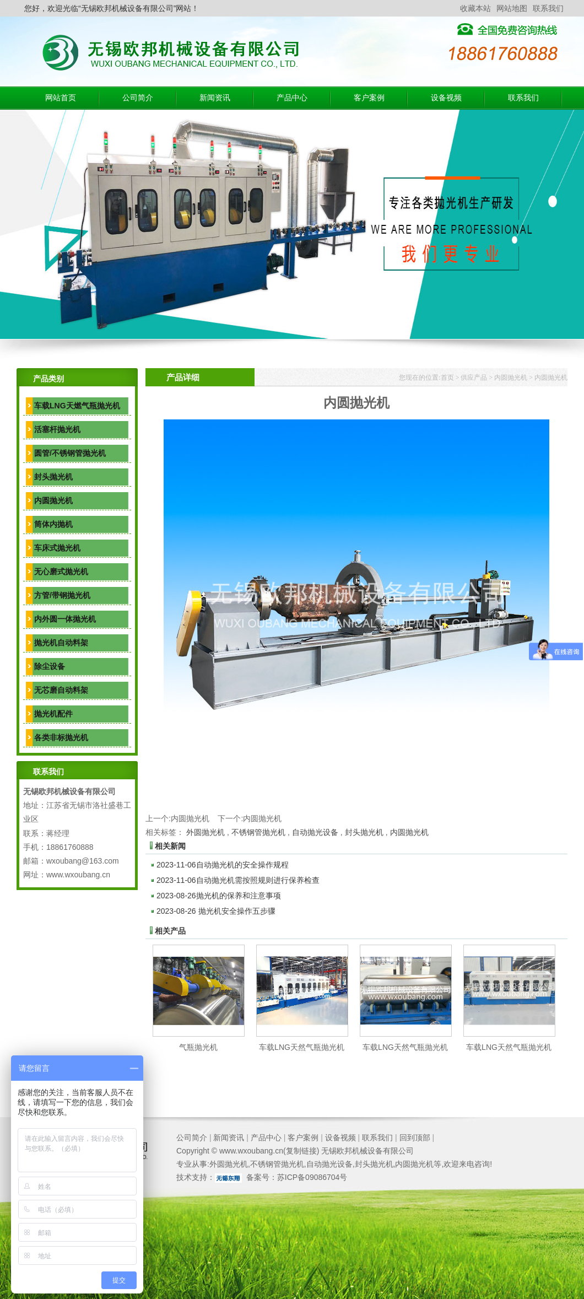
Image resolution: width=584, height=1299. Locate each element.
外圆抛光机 (205, 832)
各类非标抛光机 (61, 737)
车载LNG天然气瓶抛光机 (301, 1047)
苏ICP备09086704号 (312, 1177)
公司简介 (137, 98)
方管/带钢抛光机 (62, 595)
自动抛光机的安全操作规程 (222, 864)
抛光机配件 (53, 713)
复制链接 (301, 1150)
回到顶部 (414, 1137)
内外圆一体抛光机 (65, 619)
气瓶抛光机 (198, 1047)
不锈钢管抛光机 (258, 832)
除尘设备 (49, 666)
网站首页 (60, 98)
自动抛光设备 (315, 832)
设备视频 (446, 98)
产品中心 (292, 98)
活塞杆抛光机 (57, 429)
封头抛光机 (53, 476)
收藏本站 (475, 8)
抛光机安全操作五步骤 (215, 911)
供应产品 (474, 377)
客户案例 (369, 98)
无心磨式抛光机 (61, 571)
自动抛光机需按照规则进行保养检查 (238, 880)
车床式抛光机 (57, 547)
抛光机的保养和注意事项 (218, 895)
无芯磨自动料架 (61, 690)
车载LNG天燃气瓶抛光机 (77, 405)
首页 (447, 377)
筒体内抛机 (53, 524)
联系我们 (548, 8)
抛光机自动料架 (61, 642)
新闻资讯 (214, 98)
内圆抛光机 (53, 500)
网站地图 (511, 8)
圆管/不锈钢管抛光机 (70, 453)
